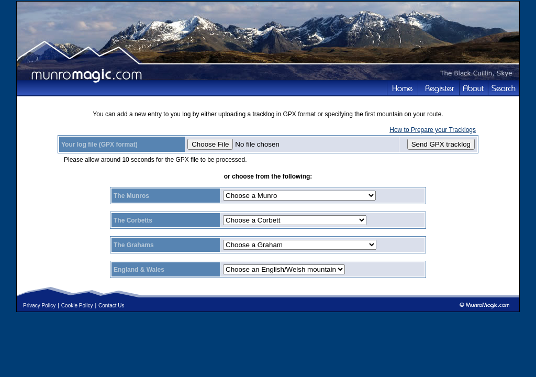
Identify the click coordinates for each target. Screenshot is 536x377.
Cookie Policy (77, 305)
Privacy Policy (39, 305)
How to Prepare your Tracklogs (432, 130)
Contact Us (111, 305)
